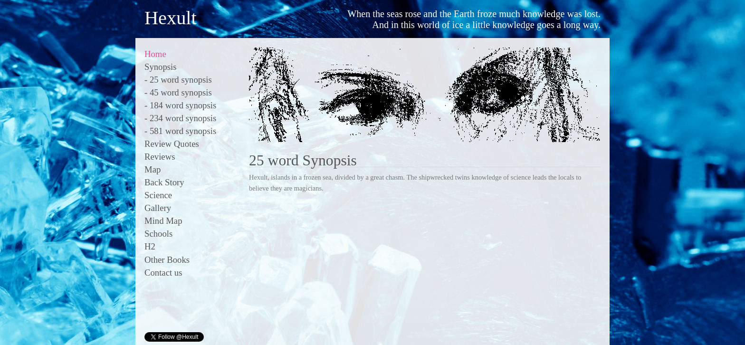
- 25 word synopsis (178, 80)
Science (158, 195)
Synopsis (160, 67)
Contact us (163, 273)
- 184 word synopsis (180, 105)
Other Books (167, 260)
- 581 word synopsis (180, 131)
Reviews (159, 157)
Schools (158, 234)
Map (152, 169)
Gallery (157, 208)
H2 (149, 246)
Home (155, 54)
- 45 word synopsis (178, 92)
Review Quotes (171, 144)
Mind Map (163, 221)
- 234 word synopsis (180, 118)
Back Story (164, 182)
